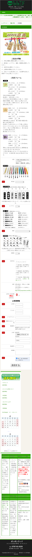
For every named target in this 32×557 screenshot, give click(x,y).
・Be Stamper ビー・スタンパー (9, 412)
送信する (16, 365)
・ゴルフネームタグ (6, 401)
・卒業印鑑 (4, 408)
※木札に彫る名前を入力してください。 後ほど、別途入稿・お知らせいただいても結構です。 (22, 161)
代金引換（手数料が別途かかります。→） (22, 278)
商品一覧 (12, 23)
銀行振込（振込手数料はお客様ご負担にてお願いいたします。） (22, 266)
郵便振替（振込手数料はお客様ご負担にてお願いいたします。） (22, 272)
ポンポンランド (17, 542)
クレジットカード (21, 261)
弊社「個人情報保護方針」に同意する (22, 359)
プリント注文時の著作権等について (8, 15)
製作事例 (5, 385)
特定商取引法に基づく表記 (24, 15)
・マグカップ (5, 382)
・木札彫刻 (4, 395)
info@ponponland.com (24, 510)
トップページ (4, 23)
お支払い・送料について (26, 17)
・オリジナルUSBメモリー (8, 389)
